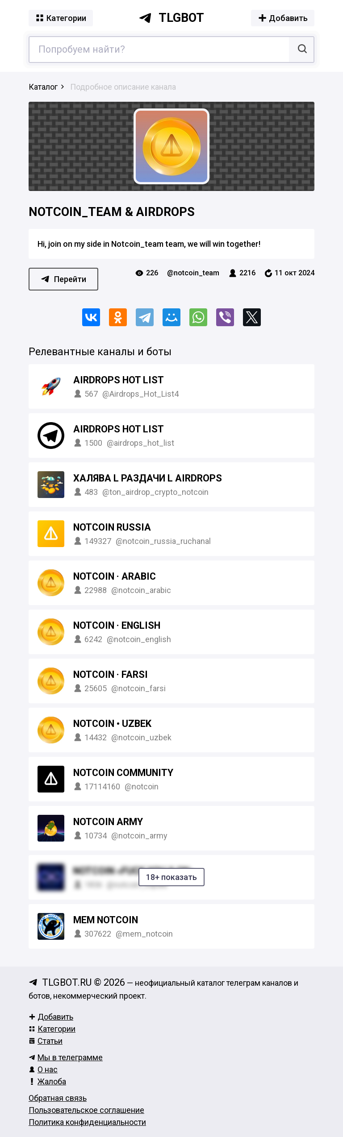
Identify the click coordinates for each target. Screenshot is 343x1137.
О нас (43, 1069)
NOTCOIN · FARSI (110, 674)
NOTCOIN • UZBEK (112, 723)
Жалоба (47, 1081)
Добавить (51, 1016)
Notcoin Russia (112, 527)
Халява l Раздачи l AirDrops (147, 478)
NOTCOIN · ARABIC (114, 576)
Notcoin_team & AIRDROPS (112, 212)
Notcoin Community (123, 772)
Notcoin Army (108, 821)
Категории (52, 1028)
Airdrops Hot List (118, 380)
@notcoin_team (193, 273)
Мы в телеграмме (66, 1057)
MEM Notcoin (105, 919)
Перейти (63, 279)
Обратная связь (58, 1098)
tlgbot (171, 18)
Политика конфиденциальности (87, 1122)
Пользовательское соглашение (86, 1110)
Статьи (46, 1041)
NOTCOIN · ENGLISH (116, 625)
